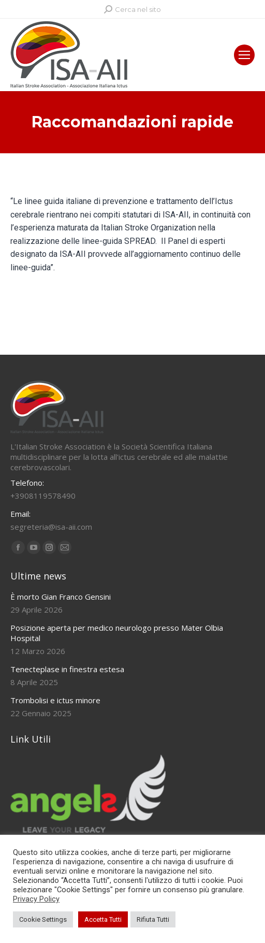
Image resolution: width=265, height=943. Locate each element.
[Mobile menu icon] (244, 55)
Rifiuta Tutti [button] (153, 919)
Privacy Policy (36, 899)
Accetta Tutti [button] (103, 919)
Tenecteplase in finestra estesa (67, 669)
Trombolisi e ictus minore (55, 700)
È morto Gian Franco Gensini (60, 596)
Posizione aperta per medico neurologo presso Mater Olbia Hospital (116, 632)
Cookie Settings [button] (43, 919)
